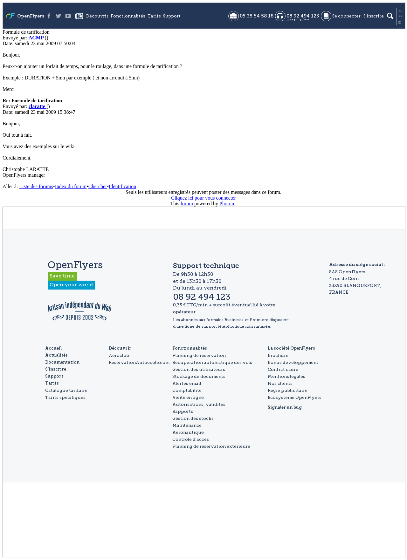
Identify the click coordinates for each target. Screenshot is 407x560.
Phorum (227, 203)
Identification (122, 186)
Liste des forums (36, 186)
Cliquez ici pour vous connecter (203, 198)
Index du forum (71, 186)
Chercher (97, 186)
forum (187, 203)
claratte (37, 106)
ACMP (37, 37)
